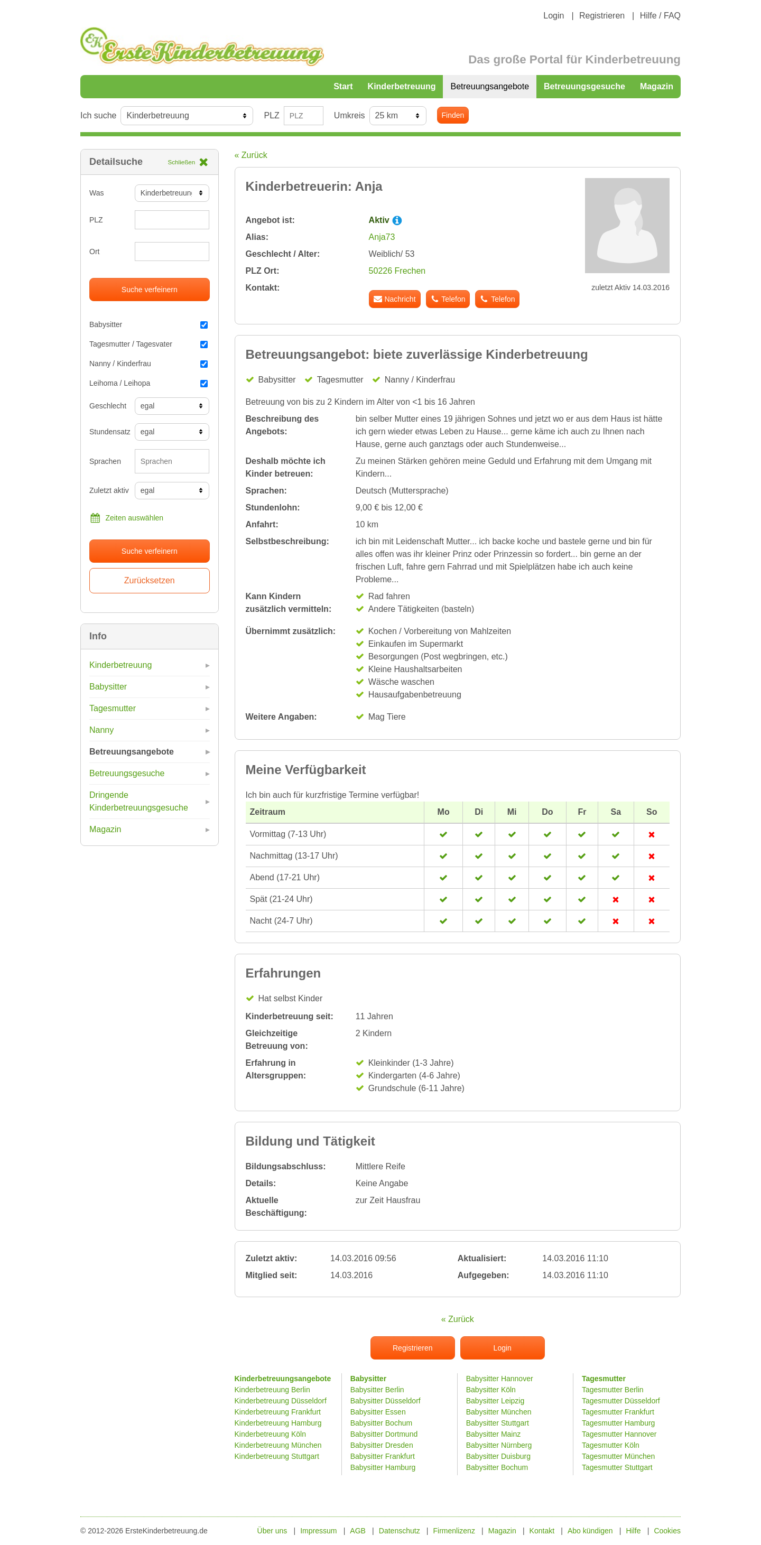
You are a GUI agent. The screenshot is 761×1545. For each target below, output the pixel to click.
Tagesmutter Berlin (613, 1389)
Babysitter (148, 324)
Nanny (101, 729)
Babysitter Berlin (377, 1389)
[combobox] (172, 461)
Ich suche (98, 115)
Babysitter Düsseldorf (385, 1401)
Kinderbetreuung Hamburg (278, 1423)
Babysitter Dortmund (384, 1434)
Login (553, 15)
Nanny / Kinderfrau (148, 363)
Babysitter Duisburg (498, 1456)
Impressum (318, 1531)
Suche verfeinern (150, 289)
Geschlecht (107, 406)
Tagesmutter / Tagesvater (148, 344)
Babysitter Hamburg (383, 1467)
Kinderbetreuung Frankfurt (279, 1412)
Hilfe (633, 1531)
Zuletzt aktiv (108, 490)
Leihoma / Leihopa (148, 383)
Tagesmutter (112, 708)
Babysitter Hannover (499, 1378)
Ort (94, 251)
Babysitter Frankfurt (382, 1456)
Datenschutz (399, 1531)
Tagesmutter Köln (610, 1445)
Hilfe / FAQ (660, 15)
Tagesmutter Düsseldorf (621, 1401)
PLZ (271, 115)
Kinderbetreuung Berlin (272, 1389)
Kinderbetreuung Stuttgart (277, 1456)
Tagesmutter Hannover (619, 1434)
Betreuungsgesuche (584, 86)
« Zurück (251, 155)
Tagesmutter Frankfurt (618, 1412)
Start (342, 86)
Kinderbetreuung (402, 86)
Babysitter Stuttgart (497, 1423)
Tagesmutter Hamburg (618, 1423)
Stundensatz (108, 431)
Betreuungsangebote (489, 86)
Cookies (667, 1531)
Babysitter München (499, 1412)
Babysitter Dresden (381, 1445)
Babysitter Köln (491, 1389)
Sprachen (105, 461)
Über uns (272, 1531)
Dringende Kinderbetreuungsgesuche (138, 801)
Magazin (656, 86)
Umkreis (349, 115)
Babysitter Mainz (493, 1434)
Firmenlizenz (454, 1531)
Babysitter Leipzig (495, 1401)
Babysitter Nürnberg (499, 1445)
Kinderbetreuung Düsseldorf (281, 1401)
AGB (358, 1531)
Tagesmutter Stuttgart (617, 1467)
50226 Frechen (397, 270)
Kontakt (542, 1531)
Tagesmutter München (618, 1456)
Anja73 (382, 236)
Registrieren (602, 15)
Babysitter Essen (378, 1412)
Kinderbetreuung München (278, 1445)
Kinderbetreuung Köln (270, 1434)
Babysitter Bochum (381, 1423)
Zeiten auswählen (126, 518)
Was (96, 193)
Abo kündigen (590, 1531)
